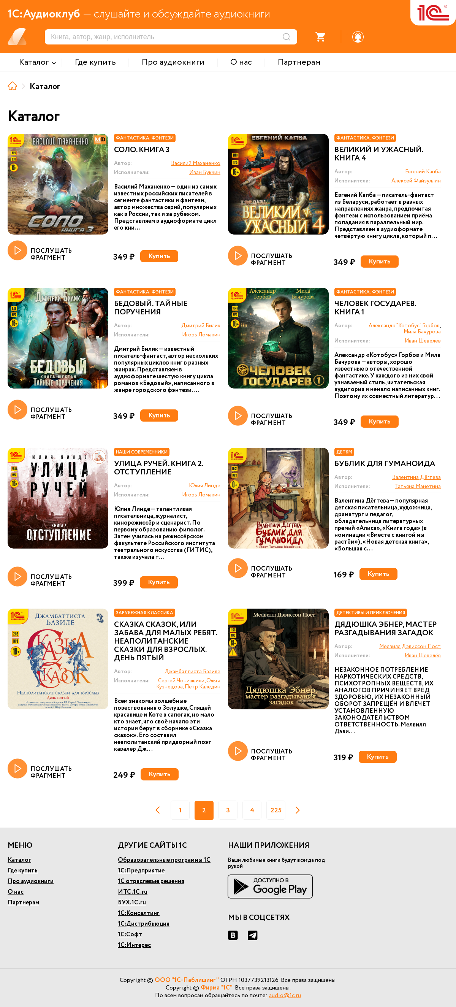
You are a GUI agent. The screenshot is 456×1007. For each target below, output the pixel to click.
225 (276, 810)
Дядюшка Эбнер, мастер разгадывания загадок (385, 629)
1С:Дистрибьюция (143, 924)
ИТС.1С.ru (132, 892)
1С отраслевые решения (151, 881)
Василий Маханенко (195, 163)
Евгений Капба (423, 172)
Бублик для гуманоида (384, 464)
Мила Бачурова (422, 332)
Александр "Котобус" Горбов (404, 326)
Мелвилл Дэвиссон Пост (410, 646)
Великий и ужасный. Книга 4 (378, 154)
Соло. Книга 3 (141, 150)
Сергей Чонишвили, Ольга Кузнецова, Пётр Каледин (188, 684)
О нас (16, 892)
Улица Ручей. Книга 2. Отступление (158, 468)
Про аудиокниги (31, 881)
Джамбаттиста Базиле (192, 672)
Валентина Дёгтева (416, 477)
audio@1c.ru (285, 995)
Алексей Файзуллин (416, 181)
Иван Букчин (204, 173)
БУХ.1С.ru (132, 902)
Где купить (23, 870)
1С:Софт (130, 934)
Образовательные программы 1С (164, 860)
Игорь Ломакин (201, 335)
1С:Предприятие (141, 870)
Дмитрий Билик (200, 326)
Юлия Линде (204, 486)
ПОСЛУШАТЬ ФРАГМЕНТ (40, 251)
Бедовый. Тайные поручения (150, 308)
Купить (159, 256)
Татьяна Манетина (418, 487)
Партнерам (23, 902)
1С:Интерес (134, 945)
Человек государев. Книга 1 (375, 308)
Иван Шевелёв (423, 341)
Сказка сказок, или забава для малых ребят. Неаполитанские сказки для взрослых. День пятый (165, 642)
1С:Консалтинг (139, 913)
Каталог (19, 860)
